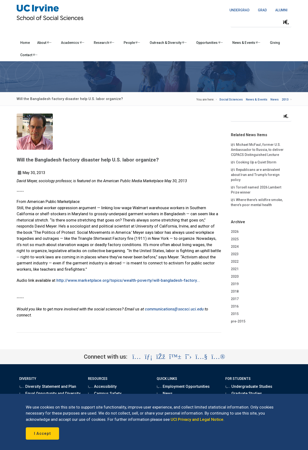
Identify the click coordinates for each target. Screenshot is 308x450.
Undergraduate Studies (248, 386)
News (274, 99)
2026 (235, 232)
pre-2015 (238, 321)
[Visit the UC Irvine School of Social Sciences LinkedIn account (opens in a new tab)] (148, 357)
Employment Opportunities (183, 386)
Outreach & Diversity (168, 43)
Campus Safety (104, 393)
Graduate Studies (243, 393)
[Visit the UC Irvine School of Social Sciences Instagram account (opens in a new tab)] (136, 357)
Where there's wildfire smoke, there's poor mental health (257, 202)
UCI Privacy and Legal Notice (197, 419)
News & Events (246, 43)
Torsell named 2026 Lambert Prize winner (256, 189)
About (44, 43)
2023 (235, 254)
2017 (235, 299)
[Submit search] (286, 22)
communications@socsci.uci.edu (174, 309)
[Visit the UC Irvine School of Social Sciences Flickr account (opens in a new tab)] (218, 357)
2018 (235, 291)
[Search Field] (261, 22)
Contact (28, 55)
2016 (235, 306)
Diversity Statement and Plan (47, 386)
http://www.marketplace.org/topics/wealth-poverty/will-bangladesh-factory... (128, 280)
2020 (235, 276)
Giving (275, 43)
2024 (235, 247)
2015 (235, 314)
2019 (235, 284)
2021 (235, 269)
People (132, 43)
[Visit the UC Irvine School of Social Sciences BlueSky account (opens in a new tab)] (175, 357)
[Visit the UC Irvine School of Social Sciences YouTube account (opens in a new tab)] (201, 357)
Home (25, 43)
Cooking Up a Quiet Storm (253, 162)
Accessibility (102, 386)
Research (104, 43)
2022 (235, 261)
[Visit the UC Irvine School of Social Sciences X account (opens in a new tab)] (188, 357)
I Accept (42, 433)
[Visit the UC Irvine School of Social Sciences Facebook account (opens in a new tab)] (160, 357)
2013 (285, 99)
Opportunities (209, 43)
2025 (235, 239)
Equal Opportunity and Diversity (49, 393)
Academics (72, 43)
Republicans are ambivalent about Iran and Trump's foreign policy (255, 174)
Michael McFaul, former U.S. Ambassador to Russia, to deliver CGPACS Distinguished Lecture (257, 149)
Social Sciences (231, 99)
